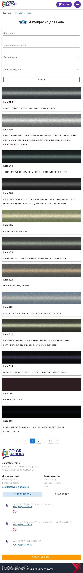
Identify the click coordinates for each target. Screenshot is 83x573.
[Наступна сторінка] (57, 441)
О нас (46, 486)
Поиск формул (50, 479)
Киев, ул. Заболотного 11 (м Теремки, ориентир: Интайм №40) (42, 522)
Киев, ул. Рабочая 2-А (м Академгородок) (32, 504)
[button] (41, 57)
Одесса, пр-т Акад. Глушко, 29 (27, 541)
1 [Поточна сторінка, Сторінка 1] (32, 441)
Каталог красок (9, 479)
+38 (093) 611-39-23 (22, 524)
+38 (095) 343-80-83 (22, 506)
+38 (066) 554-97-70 (22, 545)
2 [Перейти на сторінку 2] (38, 441)
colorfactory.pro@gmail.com (15, 487)
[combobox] (41, 33)
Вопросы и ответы (11, 483)
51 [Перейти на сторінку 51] (50, 441)
